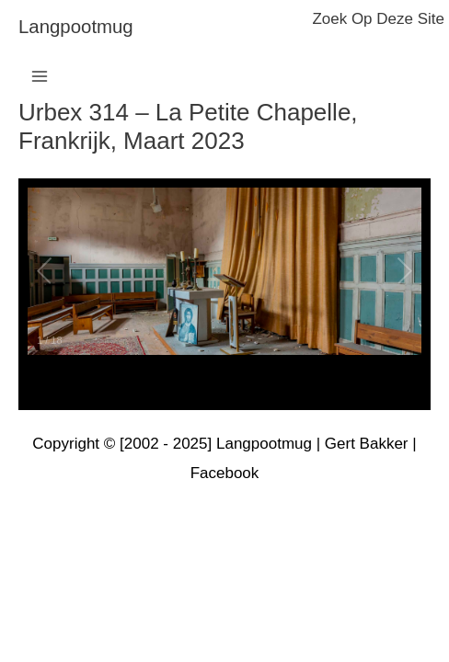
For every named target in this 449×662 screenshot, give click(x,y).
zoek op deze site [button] (378, 19)
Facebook (224, 473)
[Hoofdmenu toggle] (39, 76)
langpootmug (75, 27)
